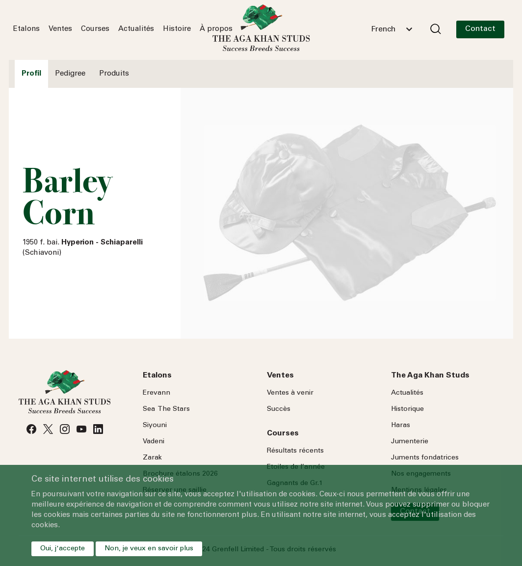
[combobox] (391, 29)
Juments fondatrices (425, 458)
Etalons (26, 29)
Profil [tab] (31, 74)
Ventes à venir (290, 393)
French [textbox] (383, 29)
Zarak (152, 458)
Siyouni (155, 425)
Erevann (156, 393)
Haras (400, 425)
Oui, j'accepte (62, 548)
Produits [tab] (114, 74)
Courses (95, 29)
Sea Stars (166, 409)
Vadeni (153, 441)
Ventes (60, 29)
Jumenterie (409, 441)
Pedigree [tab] (70, 74)
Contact (480, 29)
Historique (407, 409)
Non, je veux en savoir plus (148, 548)
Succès (278, 409)
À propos (216, 29)
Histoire (177, 29)
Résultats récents (295, 451)
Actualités (136, 29)
